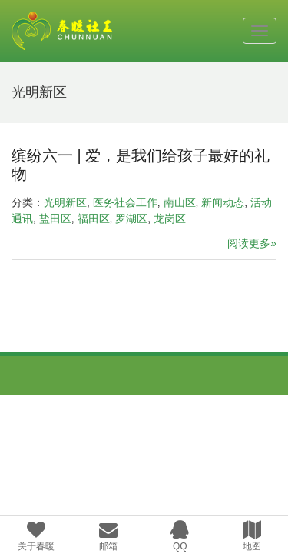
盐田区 (55, 218)
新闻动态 (222, 202)
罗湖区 (131, 218)
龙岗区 (170, 218)
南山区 (180, 202)
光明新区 (65, 202)
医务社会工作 (125, 202)
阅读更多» (251, 243)
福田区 (94, 218)
